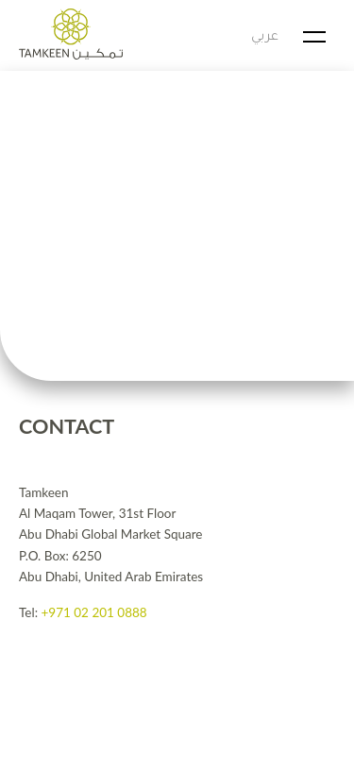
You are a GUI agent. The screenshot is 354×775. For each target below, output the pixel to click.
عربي (264, 37)
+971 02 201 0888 (93, 612)
